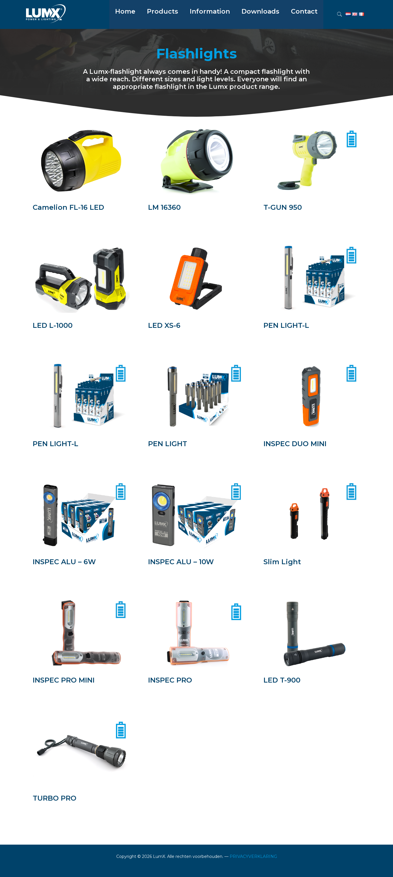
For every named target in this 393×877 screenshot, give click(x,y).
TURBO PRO (54, 798)
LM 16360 (164, 207)
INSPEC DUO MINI (294, 444)
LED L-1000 (53, 325)
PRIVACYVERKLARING (253, 856)
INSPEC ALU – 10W (181, 562)
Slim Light (282, 562)
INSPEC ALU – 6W (64, 562)
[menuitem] (162, 26)
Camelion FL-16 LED (68, 207)
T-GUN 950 (282, 207)
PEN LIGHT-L (286, 325)
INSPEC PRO (170, 680)
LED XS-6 (164, 325)
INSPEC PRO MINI (64, 680)
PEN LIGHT (167, 444)
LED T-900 (281, 680)
